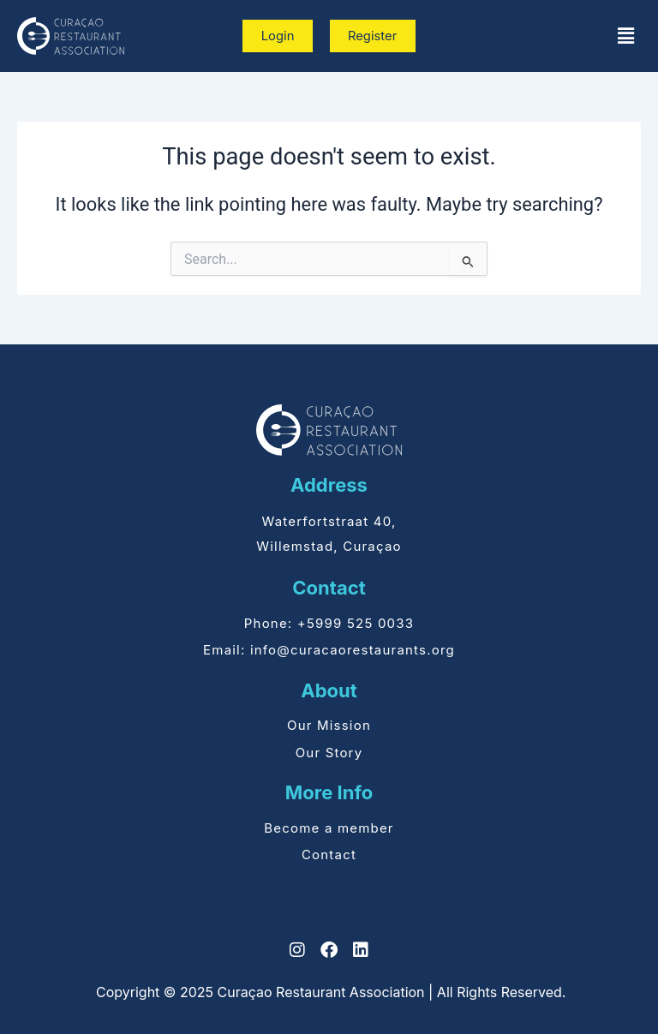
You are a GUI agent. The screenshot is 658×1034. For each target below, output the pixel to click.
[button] (626, 36)
